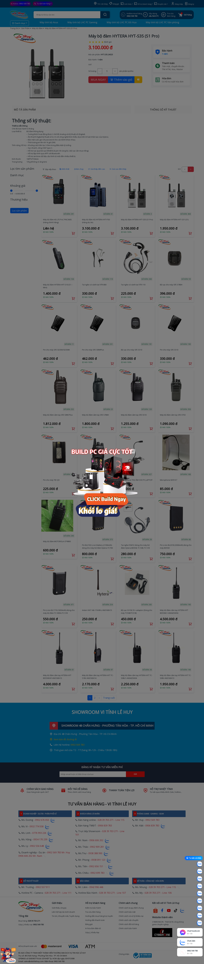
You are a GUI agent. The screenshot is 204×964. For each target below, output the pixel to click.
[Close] (133, 451)
